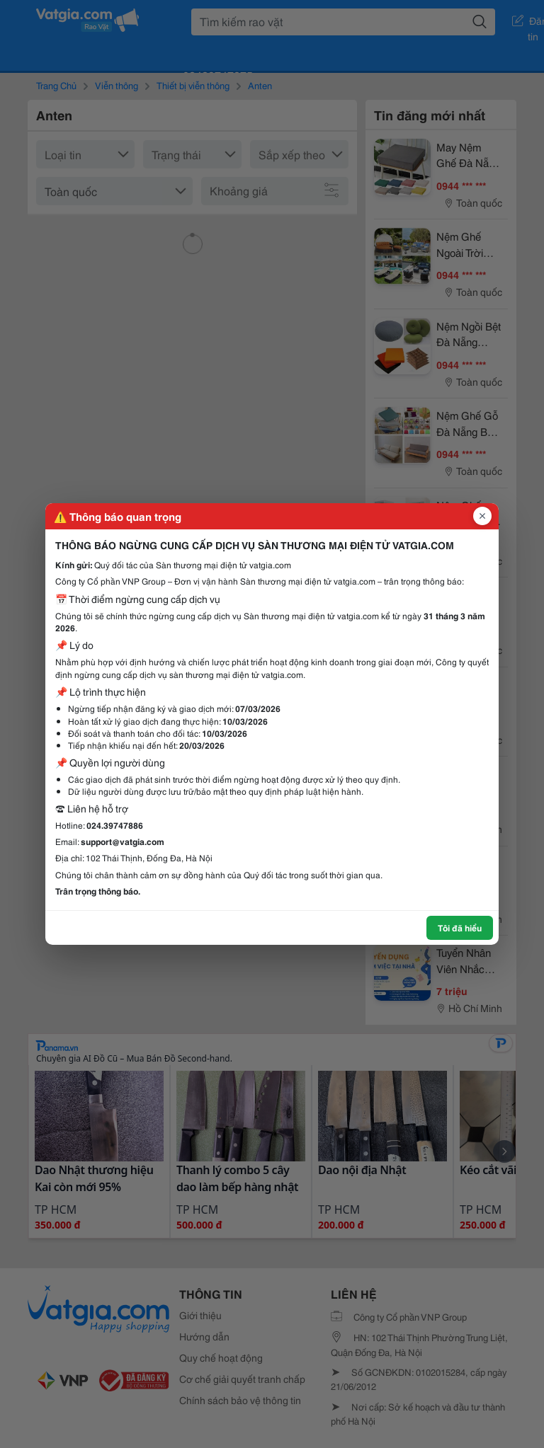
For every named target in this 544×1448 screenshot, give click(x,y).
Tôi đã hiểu (460, 927)
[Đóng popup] (482, 516)
